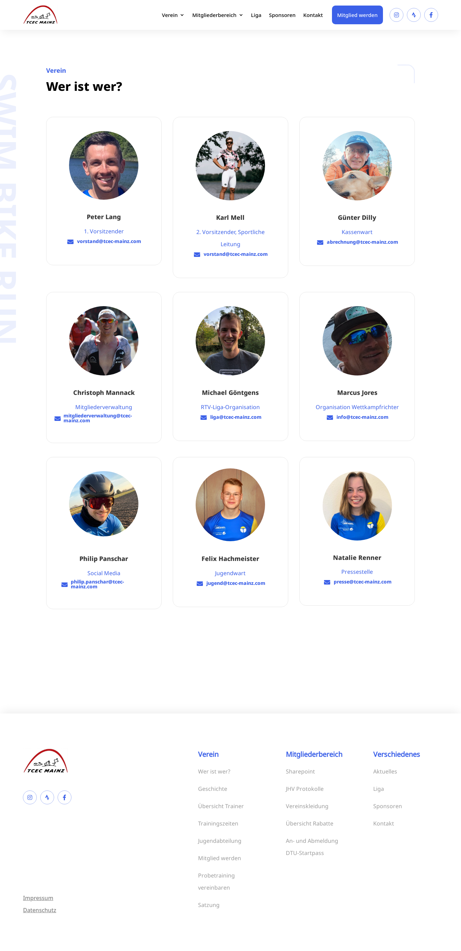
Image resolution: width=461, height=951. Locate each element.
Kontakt (313, 14)
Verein (170, 14)
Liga (256, 14)
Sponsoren (282, 14)
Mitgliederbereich (214, 14)
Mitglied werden (357, 14)
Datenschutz (39, 910)
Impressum (38, 898)
